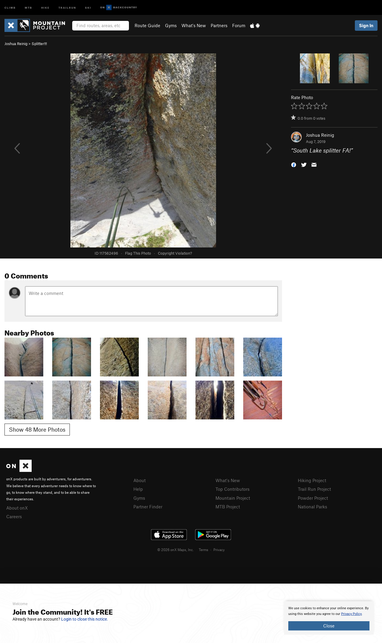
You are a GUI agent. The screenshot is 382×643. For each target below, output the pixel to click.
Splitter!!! (39, 43)
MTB (28, 7)
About (139, 480)
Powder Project (313, 498)
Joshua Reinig (15, 43)
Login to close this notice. (84, 619)
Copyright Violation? (175, 253)
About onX (17, 507)
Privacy (219, 549)
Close (329, 625)
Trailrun (67, 7)
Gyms (171, 25)
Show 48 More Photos (37, 429)
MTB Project (227, 506)
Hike (45, 7)
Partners (219, 25)
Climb (10, 7)
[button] (293, 164)
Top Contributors (232, 489)
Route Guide (147, 25)
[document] (328, 617)
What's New (193, 25)
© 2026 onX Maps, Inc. (175, 549)
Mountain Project (232, 498)
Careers (14, 516)
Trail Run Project (314, 489)
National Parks (312, 506)
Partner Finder (147, 506)
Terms (203, 549)
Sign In (366, 25)
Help (138, 489)
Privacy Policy (351, 614)
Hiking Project (312, 480)
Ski (88, 7)
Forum (238, 25)
